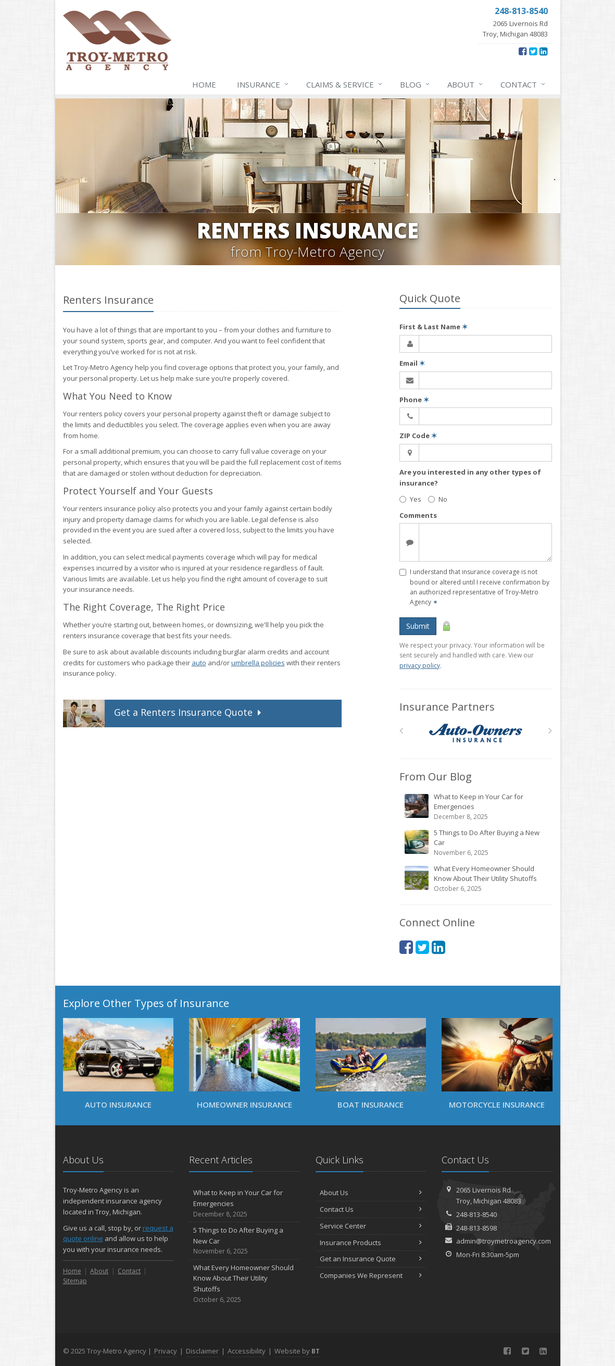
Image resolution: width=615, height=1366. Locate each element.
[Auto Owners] (475, 733)
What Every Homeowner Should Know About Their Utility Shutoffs (476, 878)
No (437, 499)
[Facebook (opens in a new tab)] (522, 51)
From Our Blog (435, 776)
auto (199, 662)
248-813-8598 (476, 1228)
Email (412, 363)
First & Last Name (433, 326)
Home (204, 84)
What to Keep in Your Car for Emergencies (476, 807)
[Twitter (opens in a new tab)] (533, 51)
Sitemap (75, 1280)
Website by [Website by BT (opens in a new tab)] (297, 1351)
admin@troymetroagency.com (503, 1241)
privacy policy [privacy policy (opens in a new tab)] (419, 665)
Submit (418, 626)
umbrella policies (258, 662)
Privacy (165, 1351)
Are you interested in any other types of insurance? (470, 477)
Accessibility (247, 1351)
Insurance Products (371, 1242)
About (465, 84)
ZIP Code (418, 435)
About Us (371, 1192)
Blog (415, 84)
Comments (418, 515)
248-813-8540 (476, 1214)
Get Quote (163, 713)
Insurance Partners (447, 707)
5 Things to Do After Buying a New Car (476, 843)
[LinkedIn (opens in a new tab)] (543, 51)
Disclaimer (202, 1351)
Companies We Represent (371, 1275)
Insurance (263, 84)
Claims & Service (344, 84)
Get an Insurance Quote (371, 1258)
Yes (410, 499)
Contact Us (371, 1209)
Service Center (371, 1226)
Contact (523, 84)
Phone (414, 399)
